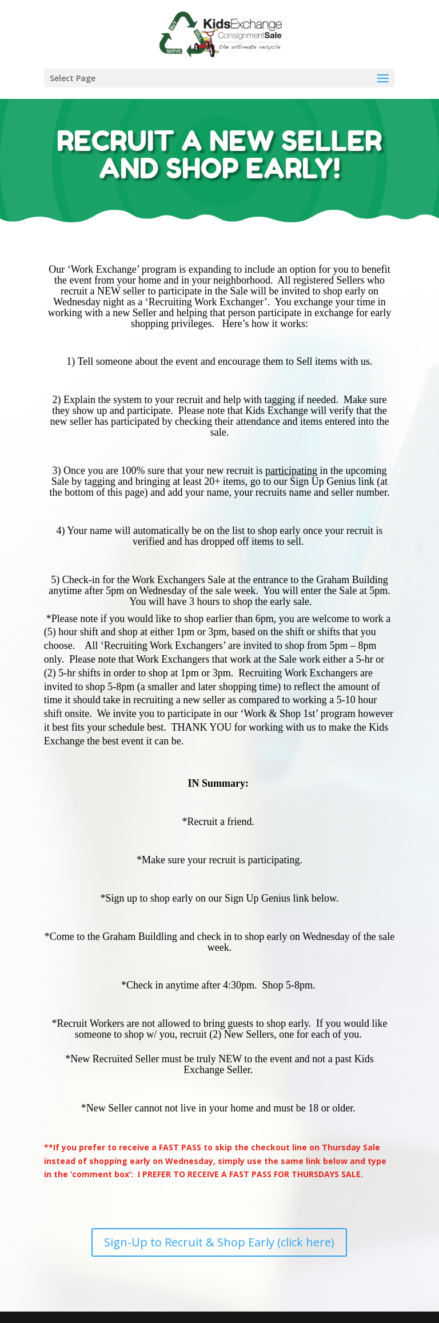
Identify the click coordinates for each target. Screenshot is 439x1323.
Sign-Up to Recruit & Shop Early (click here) (219, 1242)
